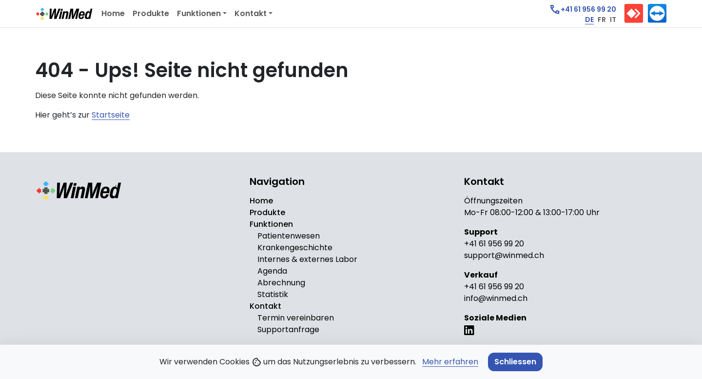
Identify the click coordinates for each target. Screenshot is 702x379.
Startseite (111, 114)
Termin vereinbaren (295, 317)
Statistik (272, 294)
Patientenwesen (288, 235)
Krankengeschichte (294, 247)
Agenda (272, 271)
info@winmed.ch (495, 298)
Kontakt (250, 13)
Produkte (151, 13)
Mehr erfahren (450, 361)
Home (113, 13)
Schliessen (515, 361)
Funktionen (199, 13)
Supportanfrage (288, 329)
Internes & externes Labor (307, 259)
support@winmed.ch (504, 255)
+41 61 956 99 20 (494, 243)
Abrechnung (281, 282)
